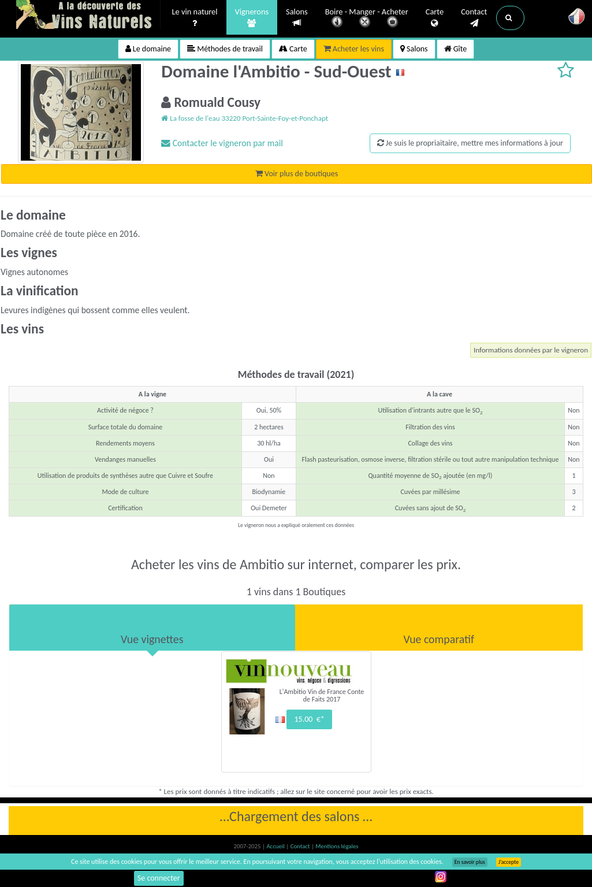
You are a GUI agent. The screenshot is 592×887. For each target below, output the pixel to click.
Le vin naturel (195, 18)
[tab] (152, 627)
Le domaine (148, 49)
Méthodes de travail (225, 49)
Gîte (455, 49)
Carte (435, 18)
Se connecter (158, 878)
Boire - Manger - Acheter (366, 19)
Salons (297, 18)
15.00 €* (309, 719)
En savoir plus (470, 862)
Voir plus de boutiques (296, 174)
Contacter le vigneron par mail (222, 143)
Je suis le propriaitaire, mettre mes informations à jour (470, 143)
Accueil (276, 846)
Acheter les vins (353, 49)
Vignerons (252, 18)
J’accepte (508, 862)
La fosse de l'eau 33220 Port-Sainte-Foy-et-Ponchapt (244, 118)
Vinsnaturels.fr (88, 15)
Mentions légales (336, 846)
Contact (474, 18)
